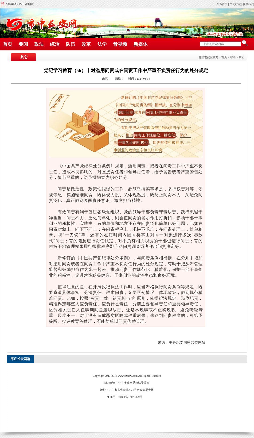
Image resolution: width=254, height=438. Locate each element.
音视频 (120, 44)
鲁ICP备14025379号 (130, 397)
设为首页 (221, 4)
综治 (54, 44)
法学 (102, 44)
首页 (7, 44)
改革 (86, 44)
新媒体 (140, 44)
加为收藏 (235, 4)
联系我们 (248, 4)
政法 (39, 44)
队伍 (70, 44)
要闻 (23, 44)
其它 (241, 57)
